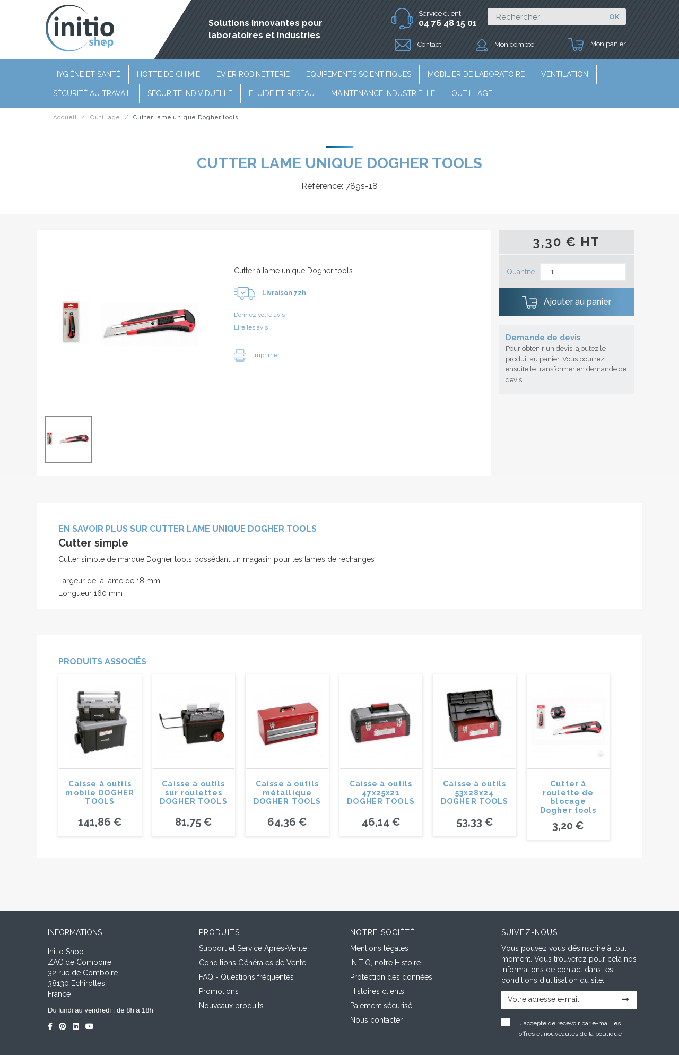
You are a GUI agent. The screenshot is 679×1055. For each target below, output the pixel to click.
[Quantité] (583, 272)
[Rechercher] (545, 16)
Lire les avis (251, 327)
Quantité (521, 271)
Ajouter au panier (566, 302)
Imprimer (257, 355)
